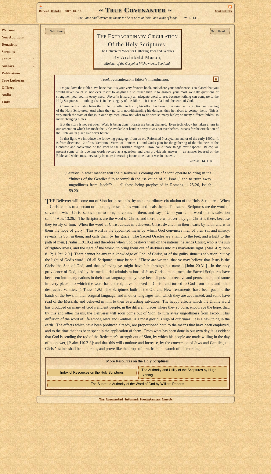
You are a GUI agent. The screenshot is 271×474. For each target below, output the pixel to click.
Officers (47, 87)
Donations (48, 44)
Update (56, 11)
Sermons (47, 51)
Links (45, 102)
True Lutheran (52, 80)
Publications (50, 73)
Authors (47, 66)
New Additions (52, 37)
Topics (46, 59)
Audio (45, 95)
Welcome (48, 30)
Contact (223, 11)
